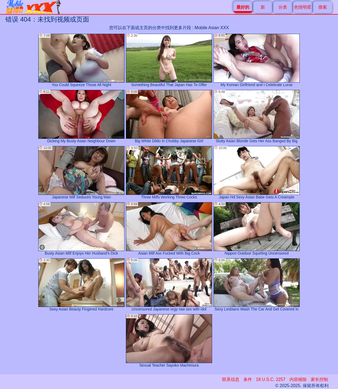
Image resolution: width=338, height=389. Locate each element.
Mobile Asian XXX (212, 27)
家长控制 (319, 379)
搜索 (322, 7)
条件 (247, 379)
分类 (282, 7)
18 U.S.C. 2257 (270, 379)
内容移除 (298, 379)
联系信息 (230, 379)
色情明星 (302, 7)
